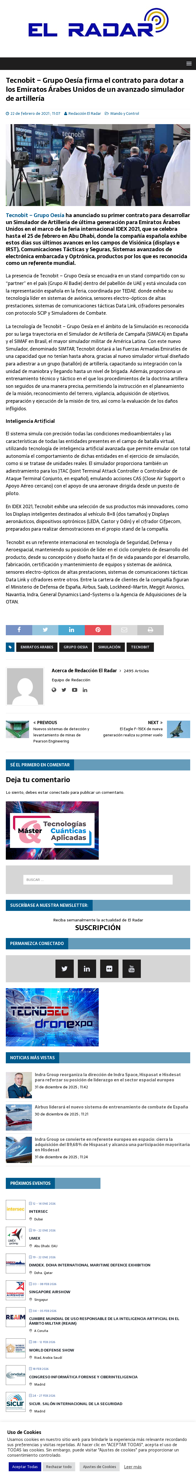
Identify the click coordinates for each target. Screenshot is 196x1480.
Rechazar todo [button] (59, 1467)
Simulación (109, 647)
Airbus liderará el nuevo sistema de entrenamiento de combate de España (111, 1107)
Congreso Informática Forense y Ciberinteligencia (83, 1377)
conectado (59, 792)
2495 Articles (136, 671)
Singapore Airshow (49, 1292)
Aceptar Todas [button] (25, 1467)
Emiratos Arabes (37, 647)
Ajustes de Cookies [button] (99, 1467)
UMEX (34, 1238)
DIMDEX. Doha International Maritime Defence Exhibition (89, 1265)
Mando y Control (124, 113)
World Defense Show (51, 1350)
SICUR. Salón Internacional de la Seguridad (75, 1404)
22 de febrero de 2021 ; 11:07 (35, 113)
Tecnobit (140, 647)
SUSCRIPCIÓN (98, 927)
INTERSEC (38, 1211)
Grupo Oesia (76, 647)
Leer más (133, 1467)
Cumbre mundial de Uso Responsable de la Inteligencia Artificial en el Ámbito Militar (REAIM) (104, 1321)
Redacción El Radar (85, 113)
